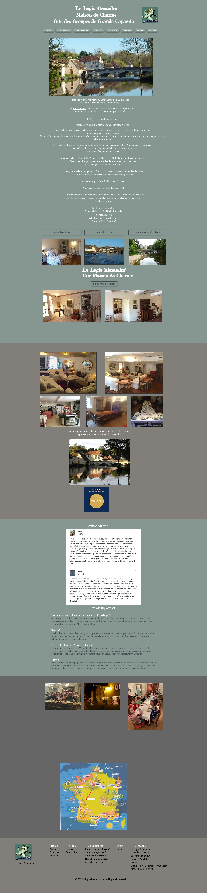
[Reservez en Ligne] (104, 283)
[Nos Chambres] (61, 232)
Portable (95, 221)
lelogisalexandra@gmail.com (107, 218)
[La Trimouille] (104, 232)
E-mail (89, 218)
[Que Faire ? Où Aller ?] (147, 232)
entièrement (79, 108)
